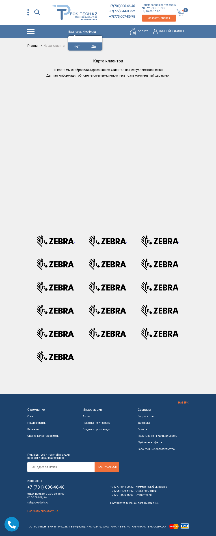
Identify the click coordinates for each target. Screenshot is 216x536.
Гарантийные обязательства (156, 449)
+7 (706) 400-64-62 (122, 490)
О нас (30, 416)
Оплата (142, 429)
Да (93, 46)
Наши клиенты (36, 422)
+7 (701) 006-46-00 (122, 494)
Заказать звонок (159, 18)
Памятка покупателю (96, 422)
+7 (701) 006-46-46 (46, 487)
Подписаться (107, 466)
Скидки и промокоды (96, 429)
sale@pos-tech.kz (37, 502)
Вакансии (33, 429)
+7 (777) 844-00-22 (122, 486)
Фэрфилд (89, 31)
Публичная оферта (150, 442)
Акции (87, 416)
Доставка (144, 422)
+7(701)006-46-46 (122, 6)
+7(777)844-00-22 (122, 11)
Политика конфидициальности (157, 435)
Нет (77, 46)
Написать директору (42, 511)
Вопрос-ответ (146, 416)
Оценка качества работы (43, 435)
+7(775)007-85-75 (122, 17)
